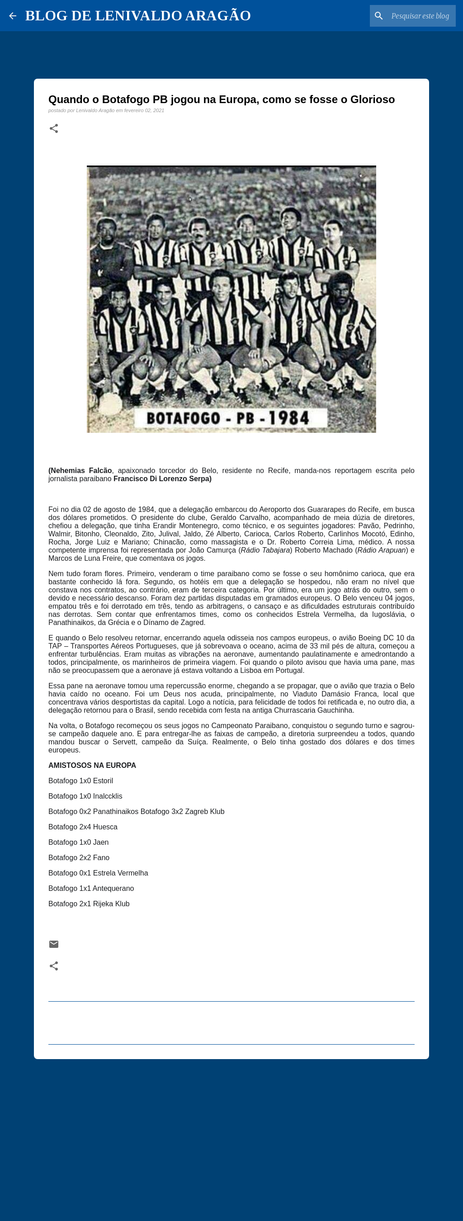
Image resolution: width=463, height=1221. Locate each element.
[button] (53, 129)
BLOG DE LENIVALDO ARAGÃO (138, 15)
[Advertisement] (231, 1136)
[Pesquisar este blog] (408, 16)
